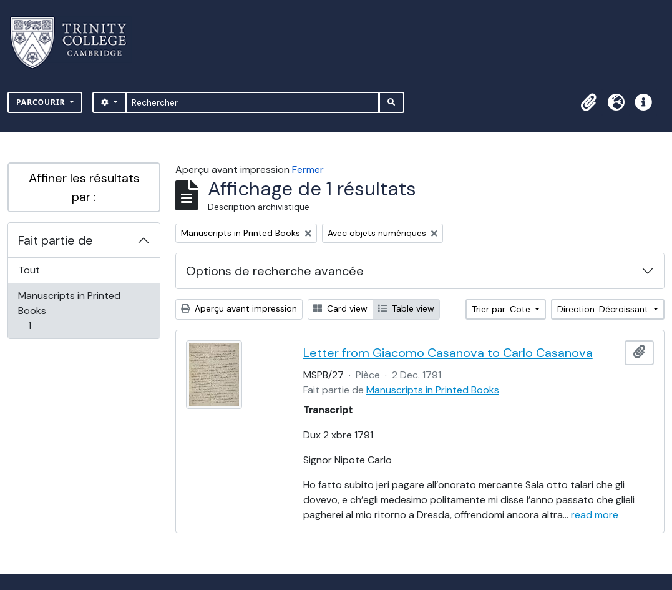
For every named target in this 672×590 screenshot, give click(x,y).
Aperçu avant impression (239, 308)
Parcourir (42, 102)
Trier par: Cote (502, 309)
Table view (406, 308)
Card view (340, 308)
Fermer (308, 169)
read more (594, 514)
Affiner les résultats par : (84, 187)
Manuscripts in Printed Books (68, 310)
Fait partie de (55, 240)
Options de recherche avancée (275, 271)
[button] (588, 102)
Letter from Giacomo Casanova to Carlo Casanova (448, 352)
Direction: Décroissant (604, 309)
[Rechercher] (252, 102)
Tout (29, 270)
